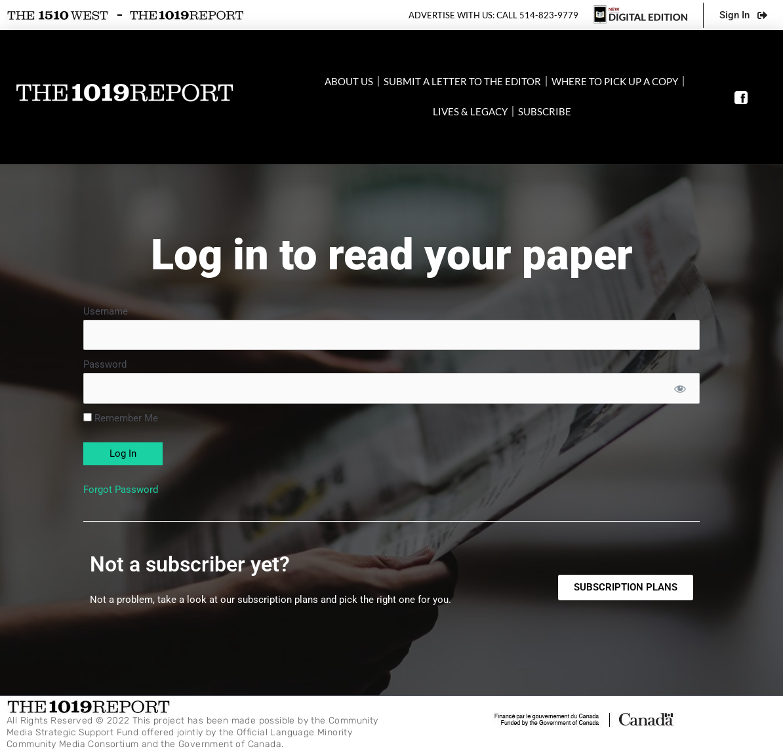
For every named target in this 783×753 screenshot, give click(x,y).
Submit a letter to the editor (462, 81)
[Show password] (680, 388)
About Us (349, 81)
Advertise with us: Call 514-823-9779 (493, 15)
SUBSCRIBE (544, 111)
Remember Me (120, 418)
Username (105, 311)
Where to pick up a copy (615, 81)
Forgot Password (120, 489)
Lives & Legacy (470, 111)
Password (105, 365)
